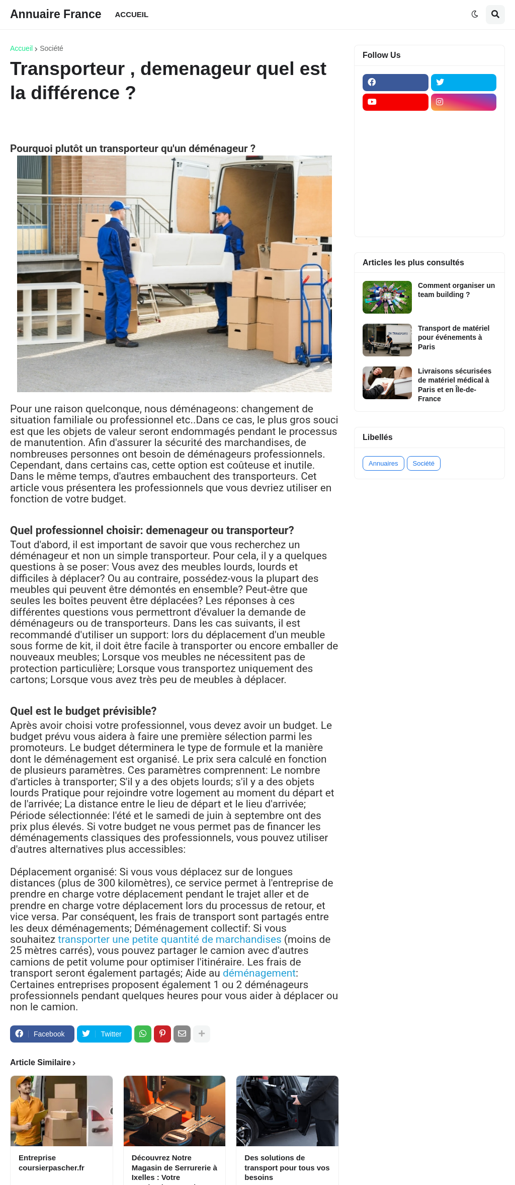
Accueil (21, 48)
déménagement (259, 973)
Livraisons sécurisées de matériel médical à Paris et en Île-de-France (454, 385)
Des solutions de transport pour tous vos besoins (286, 1167)
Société (51, 48)
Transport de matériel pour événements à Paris (453, 337)
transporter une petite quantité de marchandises (169, 939)
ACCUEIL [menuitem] (132, 14)
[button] (475, 14)
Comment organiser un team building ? (456, 290)
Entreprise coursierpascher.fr (51, 1162)
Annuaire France (56, 14)
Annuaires (383, 463)
